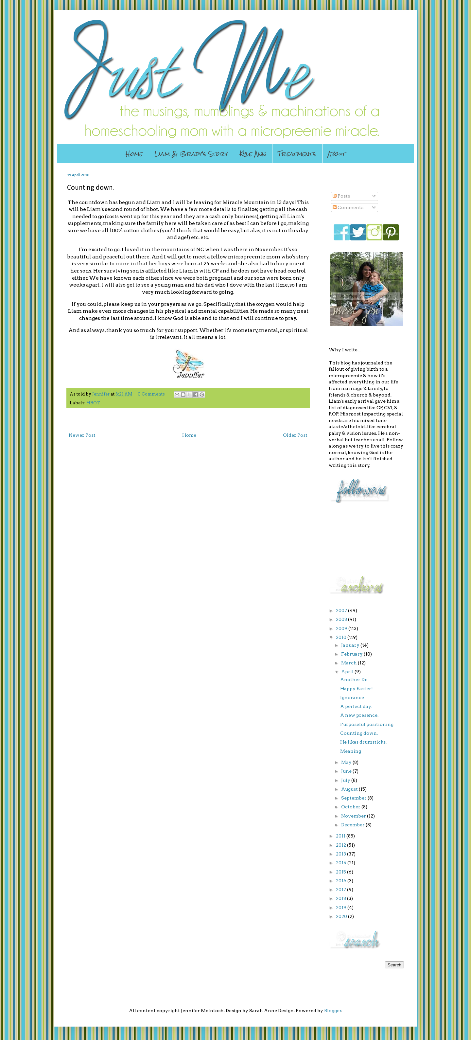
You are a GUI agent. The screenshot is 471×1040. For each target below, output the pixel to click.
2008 (342, 619)
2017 (341, 889)
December (353, 824)
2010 (341, 637)
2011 (341, 835)
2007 (342, 610)
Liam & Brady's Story (191, 154)
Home (134, 154)
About (337, 154)
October (351, 806)
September (354, 798)
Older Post (295, 435)
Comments (348, 207)
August (350, 789)
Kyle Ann (252, 154)
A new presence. (359, 715)
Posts (341, 196)
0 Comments (151, 394)
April (348, 671)
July (346, 780)
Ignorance (352, 697)
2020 (342, 916)
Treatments (297, 154)
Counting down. (359, 733)
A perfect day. (356, 706)
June (347, 771)
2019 (341, 907)
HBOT (93, 402)
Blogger (332, 1010)
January (350, 645)
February (352, 654)
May (347, 762)
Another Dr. (353, 679)
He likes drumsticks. (363, 742)
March (349, 662)
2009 (342, 628)
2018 (341, 898)
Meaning (350, 751)
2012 (341, 845)
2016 (341, 880)
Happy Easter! (356, 688)
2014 (341, 862)
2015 (341, 871)
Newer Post (82, 435)
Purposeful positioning (366, 724)
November (354, 816)
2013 (341, 853)
